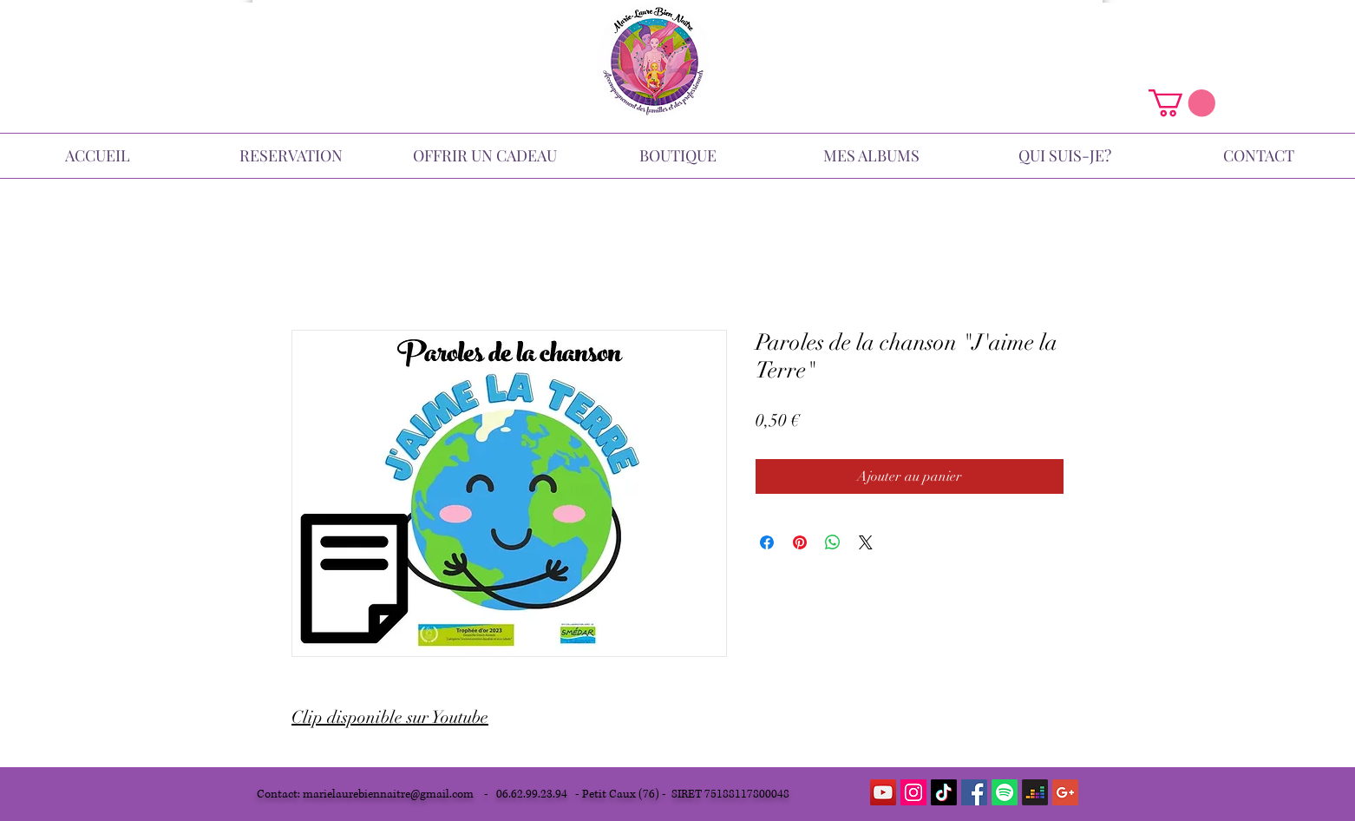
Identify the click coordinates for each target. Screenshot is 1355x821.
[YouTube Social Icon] (883, 792)
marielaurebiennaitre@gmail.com (388, 794)
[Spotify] (1005, 792)
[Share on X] (865, 542)
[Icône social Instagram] (913, 792)
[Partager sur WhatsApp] (832, 542)
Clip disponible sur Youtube (389, 717)
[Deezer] (1035, 792)
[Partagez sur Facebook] (766, 542)
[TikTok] (944, 792)
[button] (1182, 102)
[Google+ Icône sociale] (1065, 792)
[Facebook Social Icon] (974, 792)
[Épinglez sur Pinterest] (799, 542)
